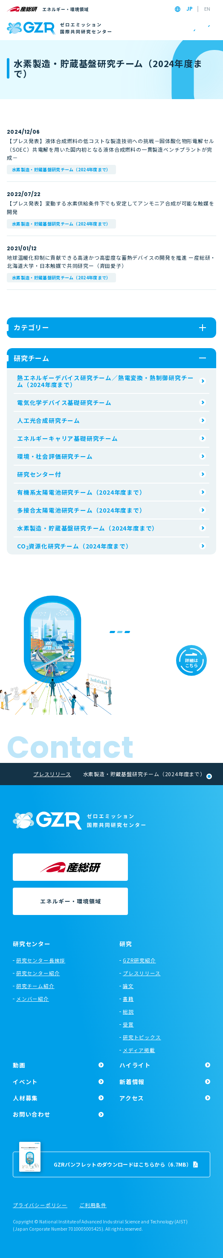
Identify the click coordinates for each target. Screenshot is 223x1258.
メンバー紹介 (32, 998)
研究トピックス (142, 1037)
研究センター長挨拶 (40, 960)
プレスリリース (142, 973)
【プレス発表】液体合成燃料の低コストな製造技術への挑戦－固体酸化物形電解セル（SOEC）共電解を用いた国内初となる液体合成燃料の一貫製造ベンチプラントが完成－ (110, 149)
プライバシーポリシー (40, 1205)
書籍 (128, 998)
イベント (25, 1081)
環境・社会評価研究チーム (55, 456)
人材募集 (25, 1098)
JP (189, 9)
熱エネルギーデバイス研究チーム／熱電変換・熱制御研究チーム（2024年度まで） (105, 381)
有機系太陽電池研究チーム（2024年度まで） (81, 492)
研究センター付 (39, 474)
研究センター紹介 (38, 973)
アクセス (131, 1098)
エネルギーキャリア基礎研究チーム (67, 438)
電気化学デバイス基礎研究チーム (64, 402)
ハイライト (135, 1065)
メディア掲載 (139, 1050)
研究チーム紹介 (35, 985)
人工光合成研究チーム (48, 420)
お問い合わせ (32, 1114)
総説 (128, 1011)
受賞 (128, 1024)
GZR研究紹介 (139, 960)
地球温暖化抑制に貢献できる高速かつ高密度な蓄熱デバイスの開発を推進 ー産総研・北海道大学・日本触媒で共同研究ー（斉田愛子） (111, 261)
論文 (128, 985)
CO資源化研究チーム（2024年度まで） (74, 546)
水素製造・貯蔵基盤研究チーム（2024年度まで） (61, 169)
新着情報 (132, 1081)
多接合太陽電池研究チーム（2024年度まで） (81, 510)
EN (207, 9)
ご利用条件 (93, 1205)
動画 (19, 1065)
